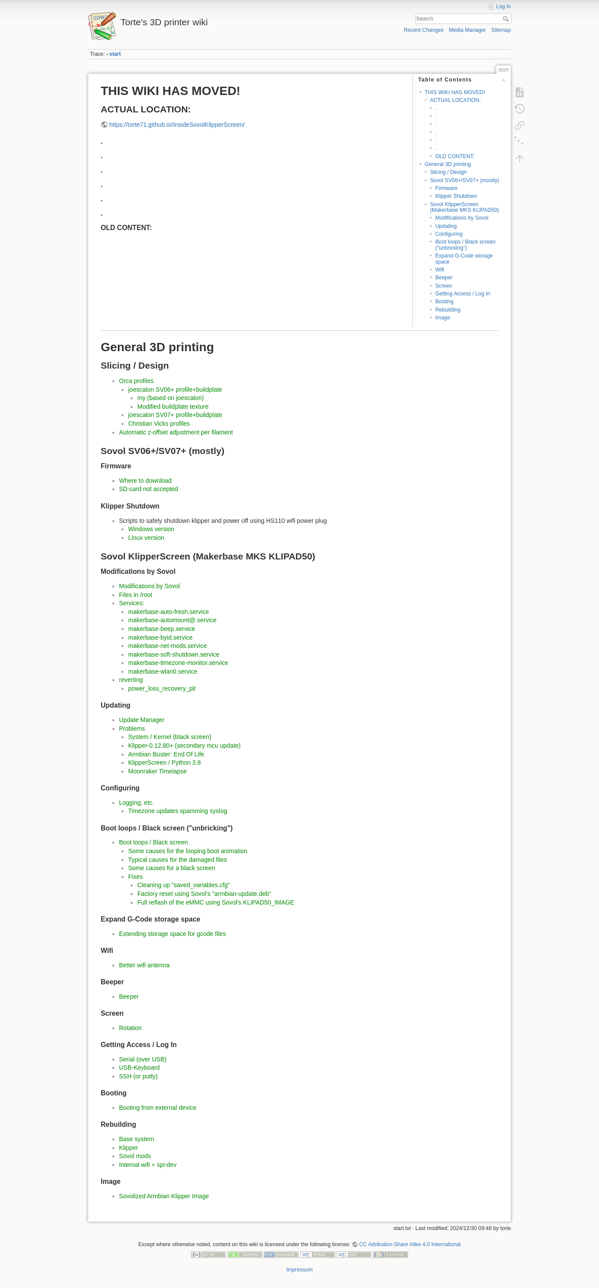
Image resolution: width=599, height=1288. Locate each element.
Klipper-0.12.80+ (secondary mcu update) (184, 745)
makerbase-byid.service (160, 637)
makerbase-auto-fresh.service (168, 611)
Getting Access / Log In (462, 294)
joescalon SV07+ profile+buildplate (175, 414)
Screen (443, 286)
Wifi (439, 270)
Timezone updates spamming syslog (177, 810)
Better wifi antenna (144, 965)
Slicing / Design (448, 172)
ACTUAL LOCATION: (455, 100)
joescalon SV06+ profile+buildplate (175, 389)
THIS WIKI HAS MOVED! (455, 92)
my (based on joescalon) (170, 397)
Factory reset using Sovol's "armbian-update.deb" (204, 893)
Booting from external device (157, 1107)
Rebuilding (447, 310)
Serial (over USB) (143, 1059)
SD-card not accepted (148, 488)
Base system (136, 1138)
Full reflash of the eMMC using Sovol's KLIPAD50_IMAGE (215, 902)
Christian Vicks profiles (159, 423)
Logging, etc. (136, 802)
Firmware (446, 188)
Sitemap (501, 30)
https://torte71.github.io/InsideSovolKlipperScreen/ (177, 124)
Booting (444, 301)
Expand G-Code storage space (464, 258)
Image (442, 318)
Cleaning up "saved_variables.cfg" (183, 884)
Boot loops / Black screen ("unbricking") (465, 245)
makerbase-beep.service (161, 628)
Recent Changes (423, 30)
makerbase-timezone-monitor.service (178, 662)
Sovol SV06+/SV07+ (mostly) (464, 180)
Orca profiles (136, 380)
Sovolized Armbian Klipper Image (164, 1196)
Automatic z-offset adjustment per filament (176, 432)
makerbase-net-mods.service (167, 645)
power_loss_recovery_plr (162, 688)
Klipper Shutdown (456, 196)
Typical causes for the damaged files (177, 859)
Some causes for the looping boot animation (187, 850)
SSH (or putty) (138, 1076)
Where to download (145, 480)
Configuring (449, 234)
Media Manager (467, 30)
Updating (445, 226)
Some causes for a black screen (171, 867)
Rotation (130, 1027)
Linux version (146, 537)
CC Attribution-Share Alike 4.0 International (410, 1244)
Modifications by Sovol (461, 218)
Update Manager (141, 719)
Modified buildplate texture (172, 406)
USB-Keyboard (139, 1067)
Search (507, 19)
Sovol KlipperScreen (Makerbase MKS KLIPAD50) (464, 207)
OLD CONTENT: (454, 156)
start (115, 54)
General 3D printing (448, 164)
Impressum (299, 1270)
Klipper (128, 1147)
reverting (131, 679)
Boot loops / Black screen (153, 842)
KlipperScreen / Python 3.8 (164, 762)
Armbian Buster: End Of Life (166, 754)
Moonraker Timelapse (157, 771)
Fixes (135, 876)
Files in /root (135, 594)
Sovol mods (135, 1155)
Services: (131, 603)
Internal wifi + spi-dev (148, 1164)
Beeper (444, 278)
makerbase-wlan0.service (162, 671)
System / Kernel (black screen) (169, 736)
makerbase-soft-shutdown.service (173, 654)
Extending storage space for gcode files (172, 933)
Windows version (151, 528)
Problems (132, 728)
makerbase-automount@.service (172, 620)
